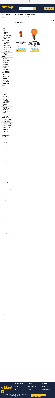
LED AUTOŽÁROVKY (5, 40)
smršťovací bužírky (6, 270)
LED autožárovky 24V (7, 47)
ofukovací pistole (6, 178)
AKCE (7, 0)
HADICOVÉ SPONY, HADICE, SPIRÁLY (5, 283)
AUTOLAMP (5, 22)
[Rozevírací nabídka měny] (37, 1)
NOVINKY (3, 0)
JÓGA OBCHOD (5, 370)
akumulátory (5, 182)
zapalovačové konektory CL (5, 212)
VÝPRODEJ (11, 0)
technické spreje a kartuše (6, 150)
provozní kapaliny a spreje (6, 147)
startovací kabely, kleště (6, 207)
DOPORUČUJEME (17, 0)
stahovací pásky (6, 254)
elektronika (5, 337)
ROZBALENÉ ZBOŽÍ (5, 368)
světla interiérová (6, 69)
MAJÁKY (4, 74)
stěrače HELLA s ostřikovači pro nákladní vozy (6, 108)
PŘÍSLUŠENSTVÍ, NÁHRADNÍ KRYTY (6, 81)
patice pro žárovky (6, 280)
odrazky (4, 322)
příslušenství (5, 131)
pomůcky (5, 376)
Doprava (16, 386)
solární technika (6, 129)
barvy (4, 154)
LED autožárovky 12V (6, 45)
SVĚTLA (3, 56)
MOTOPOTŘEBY (5, 355)
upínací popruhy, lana (6, 217)
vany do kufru (5, 237)
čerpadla (5, 244)
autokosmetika (6, 138)
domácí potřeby (6, 350)
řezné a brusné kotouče (6, 187)
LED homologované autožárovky (6, 43)
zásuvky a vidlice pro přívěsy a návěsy (7, 317)
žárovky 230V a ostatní (6, 306)
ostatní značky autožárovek (5, 33)
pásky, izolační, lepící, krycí (6, 267)
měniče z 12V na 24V (7, 125)
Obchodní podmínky (32, 386)
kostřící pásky (5, 265)
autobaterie (5, 184)
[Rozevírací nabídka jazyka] (51, 3)
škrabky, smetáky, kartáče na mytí (6, 230)
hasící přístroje (6, 142)
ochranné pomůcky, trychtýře (7, 190)
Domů (2, 17)
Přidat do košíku (22, 50)
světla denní (5, 64)
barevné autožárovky (7, 35)
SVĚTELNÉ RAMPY (6, 76)
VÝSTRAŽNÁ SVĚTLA (6, 83)
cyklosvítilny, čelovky (7, 303)
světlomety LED (5, 58)
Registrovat (51, 0)
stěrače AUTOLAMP (6, 87)
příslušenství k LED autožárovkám (6, 54)
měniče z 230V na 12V (7, 127)
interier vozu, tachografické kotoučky (5, 226)
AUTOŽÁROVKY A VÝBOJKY (5, 20)
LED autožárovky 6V (6, 49)
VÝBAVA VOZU (4, 197)
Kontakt (29, 388)
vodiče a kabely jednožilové (6, 325)
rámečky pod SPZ (6, 330)
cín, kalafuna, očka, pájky (6, 195)
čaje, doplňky (5, 374)
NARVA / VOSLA (6, 26)
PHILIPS (4, 28)
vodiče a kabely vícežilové (6, 328)
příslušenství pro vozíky (6, 320)
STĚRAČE (3, 85)
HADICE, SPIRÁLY (6, 292)
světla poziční (5, 62)
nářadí (4, 174)
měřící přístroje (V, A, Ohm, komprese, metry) (7, 171)
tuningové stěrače (6, 114)
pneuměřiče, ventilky (7, 215)
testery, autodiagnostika (6, 163)
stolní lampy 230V (6, 301)
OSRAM (4, 24)
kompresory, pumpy (7, 176)
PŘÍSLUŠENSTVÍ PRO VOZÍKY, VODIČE (5, 314)
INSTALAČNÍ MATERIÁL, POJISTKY (6, 251)
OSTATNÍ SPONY (6, 290)
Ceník (31, 0)
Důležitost (45, 20)
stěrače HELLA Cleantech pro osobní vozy (5, 93)
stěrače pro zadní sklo (6, 105)
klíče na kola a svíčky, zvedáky (7, 204)
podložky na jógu (6, 372)
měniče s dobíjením (7, 121)
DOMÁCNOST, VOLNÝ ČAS (6, 333)
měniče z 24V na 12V (7, 123)
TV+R (4, 340)
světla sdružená (6, 60)
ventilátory (5, 235)
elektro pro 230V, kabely (6, 278)
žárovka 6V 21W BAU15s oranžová (21, 43)
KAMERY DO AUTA (6, 361)
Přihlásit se (45, 0)
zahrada (4, 348)
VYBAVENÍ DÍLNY (5, 161)
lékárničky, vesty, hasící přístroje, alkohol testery (6, 200)
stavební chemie (6, 156)
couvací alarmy (6, 249)
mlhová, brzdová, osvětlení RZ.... (6, 67)
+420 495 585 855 (45, 388)
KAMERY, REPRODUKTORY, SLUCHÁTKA (5, 357)
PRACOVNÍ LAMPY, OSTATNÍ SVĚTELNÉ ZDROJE (5, 295)
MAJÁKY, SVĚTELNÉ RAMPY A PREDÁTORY (6, 72)
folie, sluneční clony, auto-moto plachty (7, 233)
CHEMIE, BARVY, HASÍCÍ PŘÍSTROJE (6, 136)
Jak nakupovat (31, 389)
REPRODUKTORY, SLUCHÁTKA (6, 365)
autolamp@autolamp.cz (46, 389)
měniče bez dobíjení (7, 119)
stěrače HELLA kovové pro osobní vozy (7, 97)
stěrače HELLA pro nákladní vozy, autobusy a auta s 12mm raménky (6, 101)
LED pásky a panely (6, 51)
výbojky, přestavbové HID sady (7, 38)
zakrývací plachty (6, 192)
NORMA (4, 288)
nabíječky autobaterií (7, 166)
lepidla (4, 152)
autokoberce (5, 239)
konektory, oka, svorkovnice (6, 256)
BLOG (23, 0)
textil (4, 378)
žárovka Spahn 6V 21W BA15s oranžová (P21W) (34, 43)
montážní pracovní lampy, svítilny (6, 298)
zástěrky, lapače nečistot (6, 223)
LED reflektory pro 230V (6, 308)
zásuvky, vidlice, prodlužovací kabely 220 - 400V (7, 342)
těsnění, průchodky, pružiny (6, 272)
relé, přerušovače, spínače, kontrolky (6, 262)
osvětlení (4, 335)
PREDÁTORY (5, 78)
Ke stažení (27, 0)
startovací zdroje (6, 168)
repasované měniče (7, 133)
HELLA (4, 30)
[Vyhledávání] (27, 8)
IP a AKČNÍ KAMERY (6, 363)
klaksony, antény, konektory (6, 210)
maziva (4, 144)
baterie (4, 180)
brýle (4, 345)
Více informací (16, 396)
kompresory (5, 241)
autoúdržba (5, 140)
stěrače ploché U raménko (6, 90)
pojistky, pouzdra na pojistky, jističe (7, 259)
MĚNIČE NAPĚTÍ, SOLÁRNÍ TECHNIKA (5, 117)
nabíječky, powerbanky (5, 352)
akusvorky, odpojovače (5, 275)
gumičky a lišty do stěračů (6, 112)
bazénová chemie (6, 158)
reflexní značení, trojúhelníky (6, 220)
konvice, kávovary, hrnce (6, 246)
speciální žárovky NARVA (6, 311)
